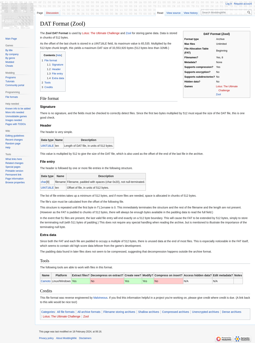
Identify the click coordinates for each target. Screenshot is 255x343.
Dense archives (231, 311)
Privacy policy (46, 338)
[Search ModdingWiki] (226, 12)
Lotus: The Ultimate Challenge (101, 33)
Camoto (46, 281)
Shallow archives (148, 311)
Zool (218, 94)
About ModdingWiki (66, 338)
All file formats (66, 311)
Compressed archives (175, 311)
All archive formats (88, 311)
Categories (48, 311)
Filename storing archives (119, 311)
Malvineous (100, 297)
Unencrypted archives (205, 311)
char (43, 181)
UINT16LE (47, 145)
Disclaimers (85, 338)
